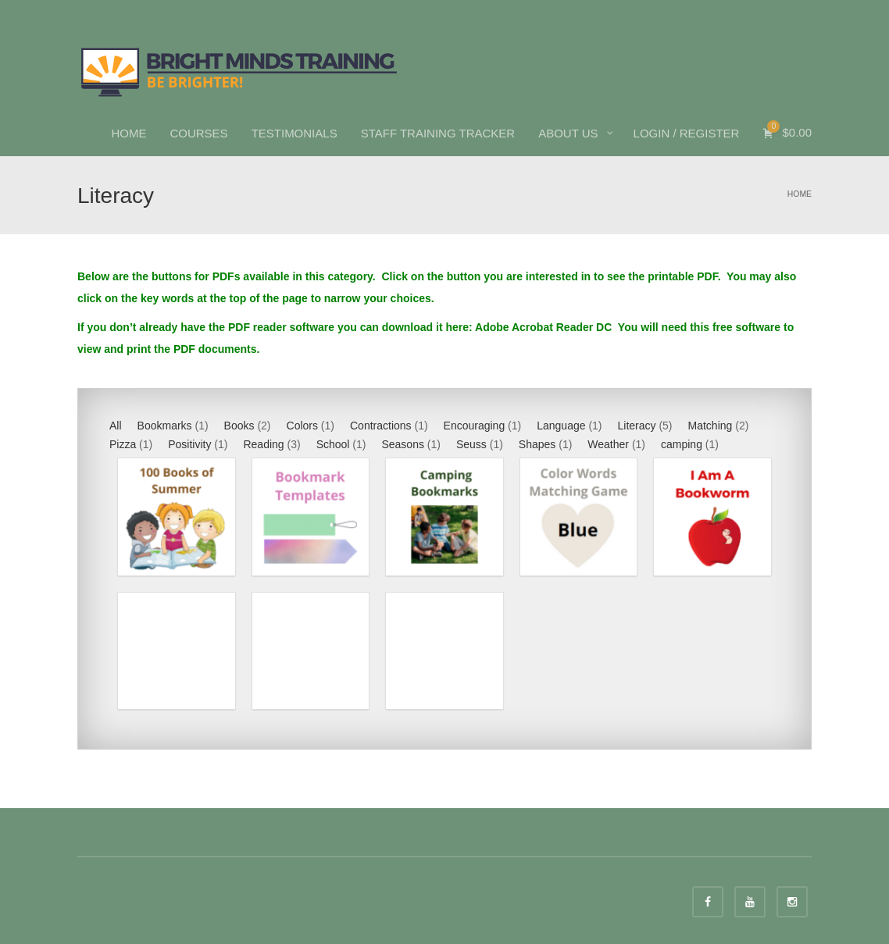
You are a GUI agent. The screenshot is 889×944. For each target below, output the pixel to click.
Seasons (402, 444)
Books (239, 425)
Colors (302, 425)
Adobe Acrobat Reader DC (545, 327)
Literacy (637, 425)
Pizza (122, 444)
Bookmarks (164, 425)
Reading (263, 444)
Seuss (471, 444)
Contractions (381, 425)
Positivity (189, 444)
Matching (710, 425)
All (115, 425)
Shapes (537, 444)
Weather (608, 444)
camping (681, 444)
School (333, 444)
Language (561, 425)
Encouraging (474, 425)
